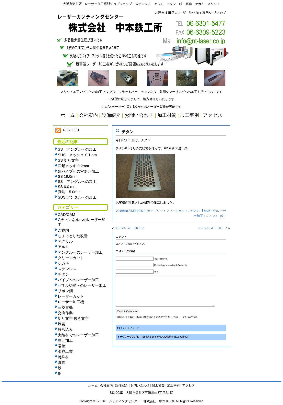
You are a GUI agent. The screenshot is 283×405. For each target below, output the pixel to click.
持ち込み (65, 329)
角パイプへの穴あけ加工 (78, 171)
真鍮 (61, 362)
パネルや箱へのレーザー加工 (82, 285)
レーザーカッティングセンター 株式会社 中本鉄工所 (135, 401)
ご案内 (63, 230)
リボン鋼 (65, 291)
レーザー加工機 (71, 302)
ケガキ (63, 263)
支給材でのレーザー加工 (78, 335)
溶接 (61, 346)
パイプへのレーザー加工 (78, 280)
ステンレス (67, 269)
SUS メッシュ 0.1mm (77, 155)
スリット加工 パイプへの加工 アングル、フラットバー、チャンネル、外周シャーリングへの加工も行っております (142, 91)
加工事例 (173, 385)
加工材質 (158, 385)
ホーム (93, 385)
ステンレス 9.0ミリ (129, 228)
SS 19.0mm (67, 176)
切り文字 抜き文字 (73, 318)
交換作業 (65, 313)
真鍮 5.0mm (69, 192)
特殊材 (63, 357)
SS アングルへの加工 (77, 149)
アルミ (63, 247)
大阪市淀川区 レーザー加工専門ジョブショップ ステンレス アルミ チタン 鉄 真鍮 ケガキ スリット (141, 4)
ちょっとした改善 (73, 236)
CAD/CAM (66, 215)
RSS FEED (71, 130)
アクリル (65, 241)
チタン (127, 132)
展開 (61, 324)
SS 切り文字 (68, 160)
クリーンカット (177, 211)
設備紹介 (121, 385)
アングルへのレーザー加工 (80, 252)
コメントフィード (129, 333)
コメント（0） (216, 215)
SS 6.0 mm (67, 187)
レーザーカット (71, 296)
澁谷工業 (65, 351)
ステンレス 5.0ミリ (212, 228)
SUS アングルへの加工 (77, 197)
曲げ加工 (65, 340)
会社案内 (106, 385)
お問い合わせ (139, 385)
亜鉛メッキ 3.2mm (73, 166)
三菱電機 (65, 307)
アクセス (188, 385)
